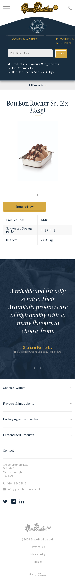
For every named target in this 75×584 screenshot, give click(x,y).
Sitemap (37, 561)
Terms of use (37, 546)
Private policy (37, 554)
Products (16, 64)
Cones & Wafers (25, 39)
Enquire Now (24, 207)
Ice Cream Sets (22, 68)
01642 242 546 (16, 483)
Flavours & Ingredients (44, 64)
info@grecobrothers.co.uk (24, 489)
